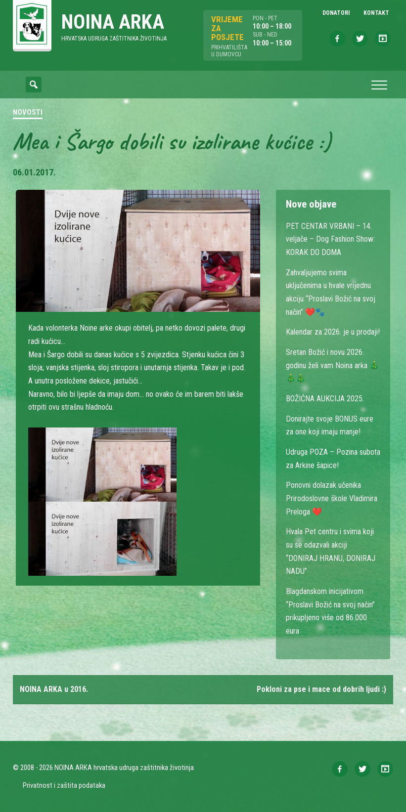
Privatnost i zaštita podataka (64, 785)
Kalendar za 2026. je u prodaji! (333, 332)
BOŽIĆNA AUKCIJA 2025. (325, 398)
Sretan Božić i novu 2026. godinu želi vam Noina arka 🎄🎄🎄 (332, 365)
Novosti (28, 112)
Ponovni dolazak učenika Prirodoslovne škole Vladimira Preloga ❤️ (331, 498)
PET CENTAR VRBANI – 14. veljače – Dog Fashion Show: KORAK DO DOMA (330, 239)
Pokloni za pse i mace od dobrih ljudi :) (321, 689)
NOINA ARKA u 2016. (54, 689)
